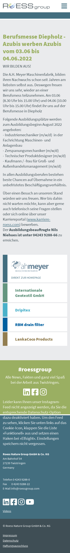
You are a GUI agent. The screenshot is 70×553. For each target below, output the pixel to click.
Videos (7, 511)
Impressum (10, 535)
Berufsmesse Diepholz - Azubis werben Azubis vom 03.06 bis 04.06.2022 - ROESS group (26, 6)
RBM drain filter (29, 324)
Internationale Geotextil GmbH (29, 293)
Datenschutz (10, 540)
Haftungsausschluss (15, 546)
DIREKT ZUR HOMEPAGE (26, 277)
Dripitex (22, 310)
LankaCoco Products (34, 339)
